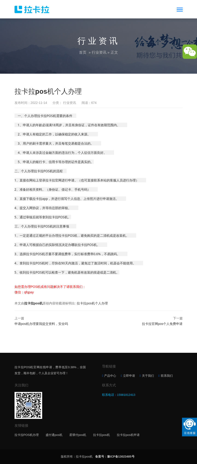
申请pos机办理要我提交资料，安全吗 (41, 324)
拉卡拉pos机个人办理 (92, 303)
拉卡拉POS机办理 (27, 435)
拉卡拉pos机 (33, 303)
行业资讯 (99, 52)
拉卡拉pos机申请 (128, 435)
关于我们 (148, 375)
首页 (82, 52)
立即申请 (129, 375)
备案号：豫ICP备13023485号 (115, 456)
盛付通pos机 (54, 435)
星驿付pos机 (77, 435)
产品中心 (110, 375)
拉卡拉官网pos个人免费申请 (162, 324)
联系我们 (167, 375)
